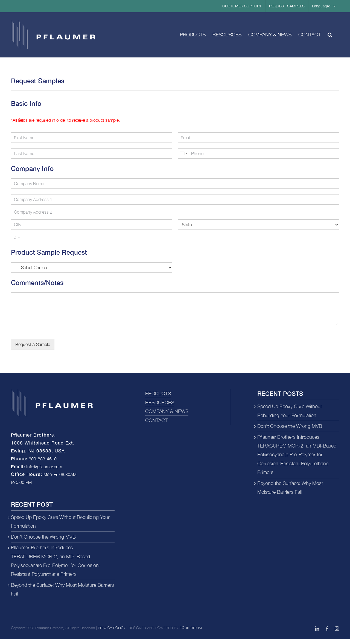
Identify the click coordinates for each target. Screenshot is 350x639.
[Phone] (258, 153)
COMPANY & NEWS (166, 411)
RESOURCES (159, 402)
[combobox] (183, 153)
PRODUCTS (158, 393)
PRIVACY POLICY (112, 628)
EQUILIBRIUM (191, 628)
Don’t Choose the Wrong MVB (43, 537)
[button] (330, 34)
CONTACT (156, 420)
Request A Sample (32, 344)
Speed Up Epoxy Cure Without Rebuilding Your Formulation (60, 521)
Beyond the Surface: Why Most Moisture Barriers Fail (62, 589)
